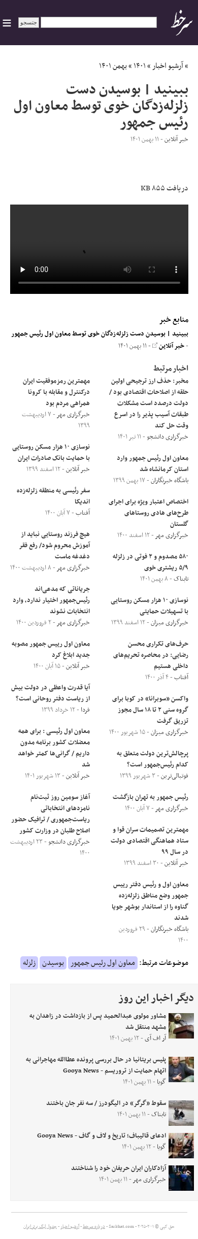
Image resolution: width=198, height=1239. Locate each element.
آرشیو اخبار (167, 66)
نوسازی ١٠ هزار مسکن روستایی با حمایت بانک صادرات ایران (51, 453)
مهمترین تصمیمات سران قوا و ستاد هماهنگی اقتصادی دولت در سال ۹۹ (149, 841)
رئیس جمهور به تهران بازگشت (150, 797)
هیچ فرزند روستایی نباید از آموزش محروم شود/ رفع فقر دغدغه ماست (54, 545)
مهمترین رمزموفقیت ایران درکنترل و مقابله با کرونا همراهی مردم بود (56, 392)
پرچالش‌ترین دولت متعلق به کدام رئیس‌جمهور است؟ (152, 759)
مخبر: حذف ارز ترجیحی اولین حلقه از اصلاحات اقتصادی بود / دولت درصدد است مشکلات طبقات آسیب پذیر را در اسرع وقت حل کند (148, 403)
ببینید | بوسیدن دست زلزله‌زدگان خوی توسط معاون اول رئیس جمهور (99, 334)
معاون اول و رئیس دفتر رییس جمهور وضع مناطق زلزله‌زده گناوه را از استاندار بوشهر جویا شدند (150, 901)
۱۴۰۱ (140, 66)
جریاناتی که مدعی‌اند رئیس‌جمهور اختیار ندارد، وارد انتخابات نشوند (51, 600)
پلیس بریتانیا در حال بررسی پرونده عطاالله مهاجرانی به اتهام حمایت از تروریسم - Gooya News (96, 1065)
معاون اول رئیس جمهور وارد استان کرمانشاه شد (152, 464)
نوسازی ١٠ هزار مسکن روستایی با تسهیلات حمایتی (149, 606)
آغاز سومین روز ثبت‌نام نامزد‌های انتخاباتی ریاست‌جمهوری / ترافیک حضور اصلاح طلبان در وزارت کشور (50, 814)
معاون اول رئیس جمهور (103, 962)
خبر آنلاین (168, 346)
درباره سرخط (94, 1227)
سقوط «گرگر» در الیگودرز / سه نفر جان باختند (106, 1103)
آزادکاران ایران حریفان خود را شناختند (118, 1168)
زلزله (29, 962)
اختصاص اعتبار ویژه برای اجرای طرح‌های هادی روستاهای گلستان (148, 513)
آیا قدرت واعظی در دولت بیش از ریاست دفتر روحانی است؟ (50, 693)
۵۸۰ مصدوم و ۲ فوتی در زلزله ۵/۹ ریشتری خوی (150, 562)
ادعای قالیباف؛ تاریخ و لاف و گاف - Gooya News (101, 1136)
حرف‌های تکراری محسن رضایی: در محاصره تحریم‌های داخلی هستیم (150, 655)
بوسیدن (53, 962)
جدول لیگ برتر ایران (40, 1227)
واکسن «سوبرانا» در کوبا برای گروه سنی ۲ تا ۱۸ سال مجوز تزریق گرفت (150, 710)
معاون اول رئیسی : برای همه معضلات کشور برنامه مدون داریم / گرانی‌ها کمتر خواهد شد (54, 748)
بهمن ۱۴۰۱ (113, 66)
